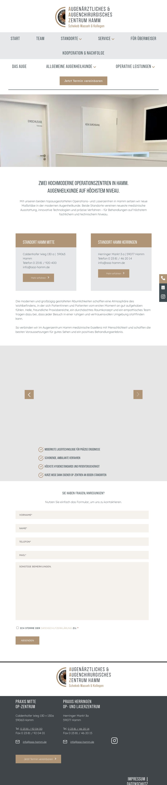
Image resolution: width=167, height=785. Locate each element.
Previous (29, 387)
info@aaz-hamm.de (36, 267)
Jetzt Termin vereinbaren (83, 81)
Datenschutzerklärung (56, 614)
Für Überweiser (143, 38)
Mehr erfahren (38, 277)
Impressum (136, 765)
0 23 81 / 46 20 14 (120, 258)
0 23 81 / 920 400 (45, 263)
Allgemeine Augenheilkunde (71, 66)
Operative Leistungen (135, 66)
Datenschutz (137, 770)
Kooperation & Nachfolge (83, 52)
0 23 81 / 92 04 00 (31, 715)
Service (106, 38)
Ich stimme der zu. (49, 614)
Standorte (71, 38)
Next (138, 387)
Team (40, 38)
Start (15, 38)
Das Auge (19, 66)
